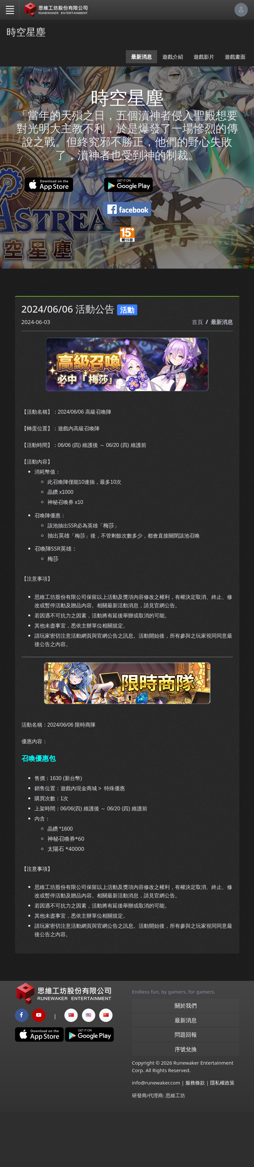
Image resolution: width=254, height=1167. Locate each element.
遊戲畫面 (235, 56)
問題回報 (186, 1089)
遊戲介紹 (172, 56)
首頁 (197, 372)
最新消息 (141, 56)
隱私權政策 (222, 1137)
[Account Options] (241, 9)
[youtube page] (39, 1070)
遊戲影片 (204, 56)
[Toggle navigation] (10, 10)
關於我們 (186, 1060)
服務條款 (195, 1137)
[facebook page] (21, 1070)
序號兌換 (186, 1104)
